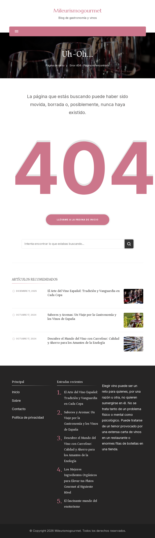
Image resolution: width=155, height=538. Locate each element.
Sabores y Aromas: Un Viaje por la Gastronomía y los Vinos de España (82, 317)
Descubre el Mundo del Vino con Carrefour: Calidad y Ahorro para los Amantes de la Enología (83, 341)
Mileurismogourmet (77, 10)
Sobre (16, 400)
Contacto (19, 409)
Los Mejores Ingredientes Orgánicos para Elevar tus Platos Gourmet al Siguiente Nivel (80, 480)
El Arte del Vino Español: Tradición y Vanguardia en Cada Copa (84, 293)
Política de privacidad (28, 417)
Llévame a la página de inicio (77, 219)
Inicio (16, 392)
